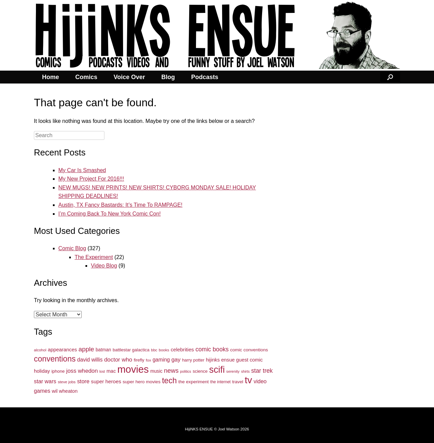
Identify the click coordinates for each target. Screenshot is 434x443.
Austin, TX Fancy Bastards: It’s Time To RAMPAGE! (120, 205)
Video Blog (104, 266)
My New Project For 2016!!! (91, 179)
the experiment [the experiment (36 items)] (193, 381)
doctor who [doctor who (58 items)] (118, 359)
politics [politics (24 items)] (185, 371)
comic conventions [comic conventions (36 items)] (249, 349)
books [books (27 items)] (164, 350)
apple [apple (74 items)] (86, 349)
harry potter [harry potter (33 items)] (193, 360)
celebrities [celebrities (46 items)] (182, 349)
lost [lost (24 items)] (102, 371)
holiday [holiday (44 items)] (42, 371)
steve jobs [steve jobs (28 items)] (67, 382)
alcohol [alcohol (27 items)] (40, 350)
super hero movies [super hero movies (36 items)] (141, 381)
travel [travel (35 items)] (237, 381)
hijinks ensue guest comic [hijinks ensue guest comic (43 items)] (234, 360)
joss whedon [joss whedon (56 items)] (82, 371)
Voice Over (129, 77)
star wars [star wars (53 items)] (45, 381)
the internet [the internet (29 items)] (220, 382)
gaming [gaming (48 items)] (161, 360)
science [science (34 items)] (200, 371)
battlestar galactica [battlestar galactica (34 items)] (131, 349)
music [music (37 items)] (156, 371)
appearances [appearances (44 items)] (62, 349)
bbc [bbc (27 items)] (154, 350)
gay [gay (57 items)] (175, 359)
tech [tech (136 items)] (169, 380)
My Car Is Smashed (82, 170)
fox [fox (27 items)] (148, 360)
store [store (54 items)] (83, 381)
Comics (86, 77)
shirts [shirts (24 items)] (245, 371)
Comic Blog (72, 248)
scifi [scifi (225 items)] (217, 370)
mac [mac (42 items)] (111, 371)
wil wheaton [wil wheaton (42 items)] (65, 391)
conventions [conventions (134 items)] (55, 358)
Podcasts (204, 77)
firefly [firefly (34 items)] (139, 360)
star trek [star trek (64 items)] (262, 370)
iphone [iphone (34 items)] (58, 371)
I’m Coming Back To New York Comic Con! (109, 214)
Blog (168, 77)
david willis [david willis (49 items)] (89, 360)
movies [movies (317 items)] (133, 369)
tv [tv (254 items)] (248, 380)
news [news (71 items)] (171, 370)
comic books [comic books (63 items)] (212, 349)
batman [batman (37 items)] (103, 349)
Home (50, 77)
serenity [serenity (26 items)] (232, 371)
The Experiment (94, 257)
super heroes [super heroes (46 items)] (106, 381)
